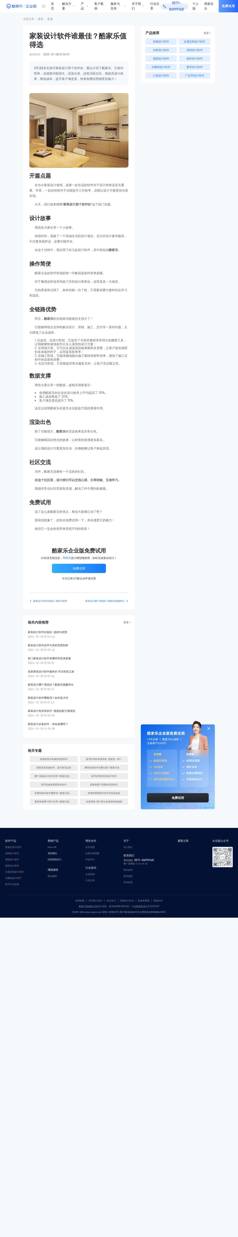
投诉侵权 (128, 876)
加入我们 (128, 847)
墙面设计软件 (12, 859)
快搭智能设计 (55, 859)
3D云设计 (111, 900)
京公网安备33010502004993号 (151, 912)
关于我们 (136, 6)
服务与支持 (115, 6)
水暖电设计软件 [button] (161, 67)
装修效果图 (143, 900)
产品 (82, 6)
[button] (28, 19)
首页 (52, 6)
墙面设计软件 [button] (161, 58)
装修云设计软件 (13, 847)
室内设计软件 (95, 900)
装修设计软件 (127, 900)
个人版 (195, 6)
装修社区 (158, 900)
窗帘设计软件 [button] (195, 67)
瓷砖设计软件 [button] (195, 58)
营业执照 (128, 882)
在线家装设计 (141, 906)
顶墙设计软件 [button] (195, 50)
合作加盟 (90, 847)
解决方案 (66, 6)
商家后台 (209, 6)
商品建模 (52, 876)
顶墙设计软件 (12, 853)
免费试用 (228, 6)
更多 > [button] (126, 622)
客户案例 (99, 6)
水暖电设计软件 (13, 878)
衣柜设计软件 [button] (161, 50)
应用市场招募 (92, 853)
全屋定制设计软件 (14, 871)
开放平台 (90, 859)
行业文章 (155, 6)
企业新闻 (90, 874)
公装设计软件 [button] (161, 75)
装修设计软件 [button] (161, 41)
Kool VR (52, 847)
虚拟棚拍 (52, 853)
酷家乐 (82, 906)
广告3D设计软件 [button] (194, 75)
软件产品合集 (12, 884)
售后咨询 (128, 870)
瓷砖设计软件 (12, 865)
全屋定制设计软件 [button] (194, 41)
